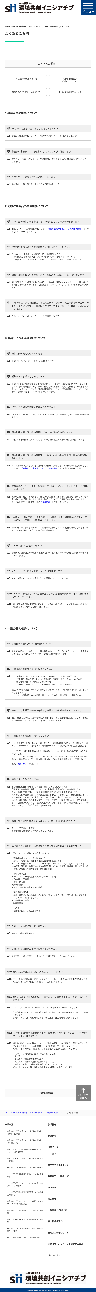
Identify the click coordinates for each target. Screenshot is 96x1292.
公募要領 (21, 764)
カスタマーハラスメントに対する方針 (65, 1244)
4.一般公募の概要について (70, 92)
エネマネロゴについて (58, 1165)
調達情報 (52, 1136)
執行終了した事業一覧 (58, 1176)
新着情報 (52, 1124)
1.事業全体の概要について (26, 79)
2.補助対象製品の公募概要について (70, 80)
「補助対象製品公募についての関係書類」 (64, 229)
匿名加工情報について (58, 1233)
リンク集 (52, 1187)
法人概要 (52, 1199)
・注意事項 (52, 1154)
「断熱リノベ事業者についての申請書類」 (39, 468)
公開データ (53, 1147)
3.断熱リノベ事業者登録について (26, 92)
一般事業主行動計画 (57, 1210)
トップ (5, 1113)
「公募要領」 (46, 502)
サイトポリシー (55, 1255)
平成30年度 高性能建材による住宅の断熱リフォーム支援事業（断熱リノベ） (37, 1113)
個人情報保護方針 (56, 1221)
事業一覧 (9, 1124)
